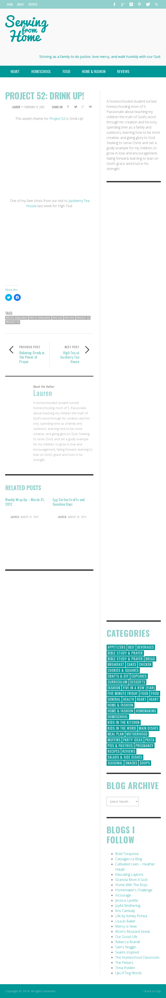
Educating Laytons (129, 874)
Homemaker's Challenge (133, 890)
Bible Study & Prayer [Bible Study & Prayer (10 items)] (125, 658)
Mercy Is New (126, 926)
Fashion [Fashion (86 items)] (114, 687)
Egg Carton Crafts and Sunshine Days (69, 502)
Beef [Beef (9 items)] (131, 647)
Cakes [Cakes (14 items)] (131, 664)
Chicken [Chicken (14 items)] (145, 664)
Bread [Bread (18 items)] (150, 658)
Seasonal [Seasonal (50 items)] (115, 763)
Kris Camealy (125, 910)
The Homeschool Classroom (137, 957)
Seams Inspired (127, 952)
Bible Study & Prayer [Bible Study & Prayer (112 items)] (125, 653)
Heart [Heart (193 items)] (142, 699)
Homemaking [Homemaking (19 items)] (146, 711)
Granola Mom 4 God (131, 879)
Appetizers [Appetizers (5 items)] (117, 647)
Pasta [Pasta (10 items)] (150, 739)
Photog (57, 317)
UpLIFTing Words (128, 973)
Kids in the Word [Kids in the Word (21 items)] (122, 728)
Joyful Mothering (127, 905)
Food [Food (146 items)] (144, 693)
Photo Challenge (16, 317)
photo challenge (40, 317)
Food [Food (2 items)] (155, 693)
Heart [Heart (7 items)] (154, 699)
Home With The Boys (131, 884)
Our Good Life (126, 936)
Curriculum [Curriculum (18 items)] (118, 682)
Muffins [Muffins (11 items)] (114, 739)
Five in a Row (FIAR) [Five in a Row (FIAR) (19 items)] (139, 687)
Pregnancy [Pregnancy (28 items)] (144, 745)
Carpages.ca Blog (128, 859)
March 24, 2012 (77, 517)
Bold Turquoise (127, 853)
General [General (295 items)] (114, 699)
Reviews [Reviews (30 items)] (128, 751)
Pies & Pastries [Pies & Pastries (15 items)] (120, 745)
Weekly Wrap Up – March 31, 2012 (25, 502)
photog (69, 317)
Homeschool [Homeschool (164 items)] (118, 716)
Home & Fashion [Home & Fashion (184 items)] (120, 705)
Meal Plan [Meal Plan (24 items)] (116, 734)
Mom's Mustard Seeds (132, 931)
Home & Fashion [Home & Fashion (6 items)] (120, 711)
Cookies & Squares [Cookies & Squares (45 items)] (123, 670)
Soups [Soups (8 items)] (145, 763)
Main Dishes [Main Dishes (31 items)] (148, 728)
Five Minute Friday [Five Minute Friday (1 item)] (123, 693)
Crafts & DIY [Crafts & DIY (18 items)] (118, 676)
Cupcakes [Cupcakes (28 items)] (139, 676)
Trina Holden (125, 967)
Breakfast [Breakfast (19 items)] (116, 664)
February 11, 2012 (34, 107)
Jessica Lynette (126, 900)
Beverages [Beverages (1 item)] (145, 647)
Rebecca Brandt (127, 941)
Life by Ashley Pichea (131, 916)
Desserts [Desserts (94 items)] (137, 682)
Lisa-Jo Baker (125, 921)
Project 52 (57, 118)
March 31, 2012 (30, 517)
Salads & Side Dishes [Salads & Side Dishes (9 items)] (125, 757)
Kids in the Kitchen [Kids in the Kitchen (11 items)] (124, 722)
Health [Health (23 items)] (128, 699)
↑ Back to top (151, 991)
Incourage (123, 895)
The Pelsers (124, 962)
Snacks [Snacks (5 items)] (131, 763)
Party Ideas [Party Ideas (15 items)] (133, 739)
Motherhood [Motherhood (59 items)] (137, 734)
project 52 (12, 322)
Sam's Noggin (125, 947)
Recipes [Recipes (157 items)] (114, 751)
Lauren (16, 107)
